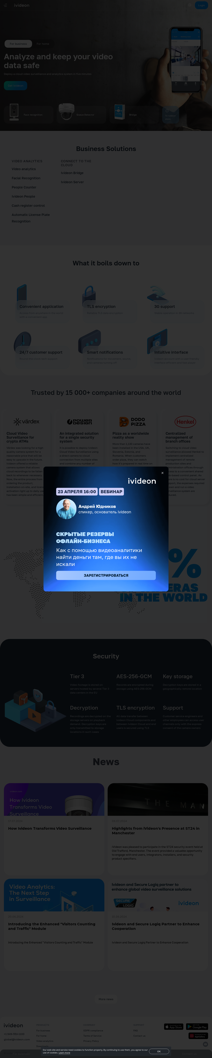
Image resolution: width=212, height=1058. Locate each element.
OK (159, 1051)
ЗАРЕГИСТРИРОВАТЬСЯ (106, 575)
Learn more (64, 1052)
